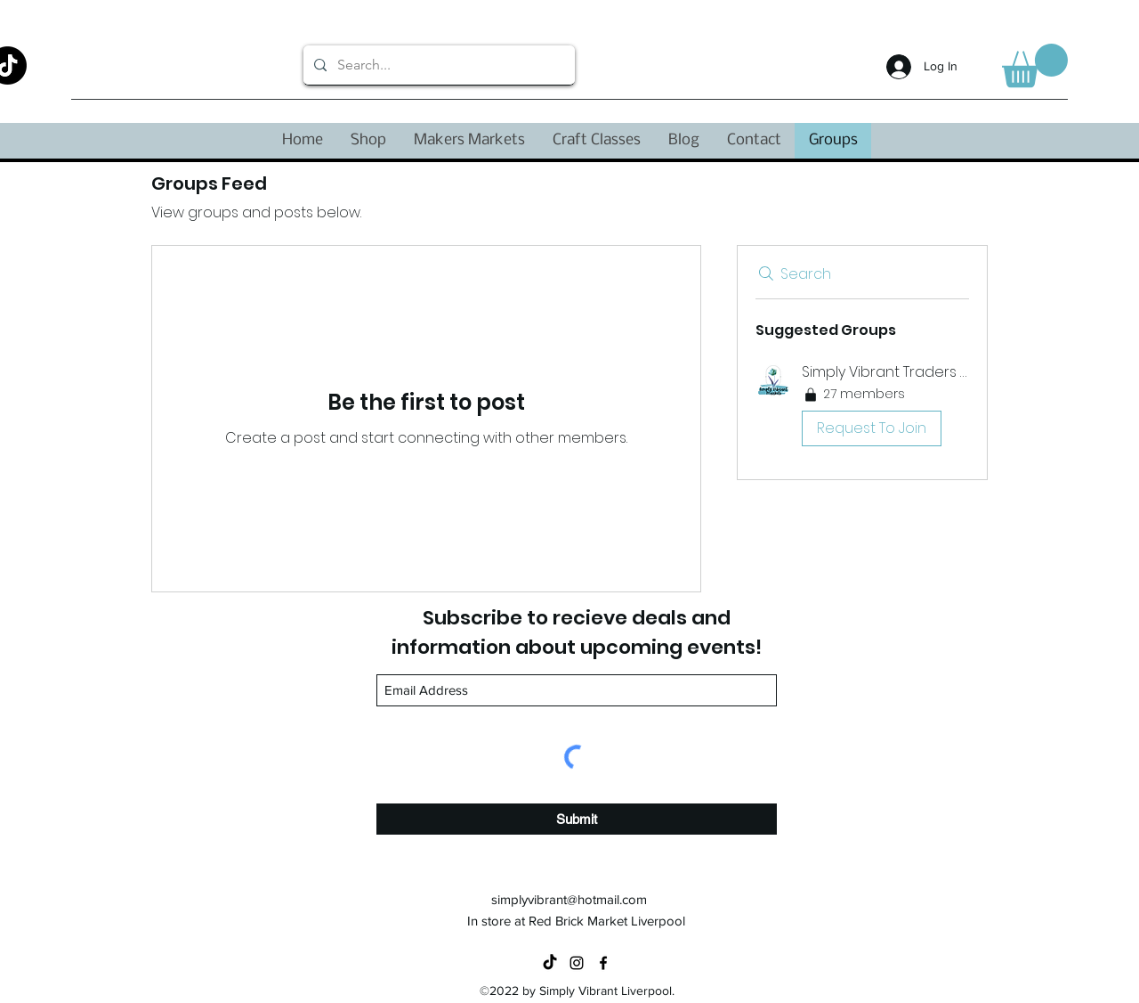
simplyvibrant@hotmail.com (569, 899)
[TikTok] (550, 963)
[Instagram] (577, 963)
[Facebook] (603, 963)
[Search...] (437, 65)
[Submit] (576, 819)
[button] (1035, 65)
